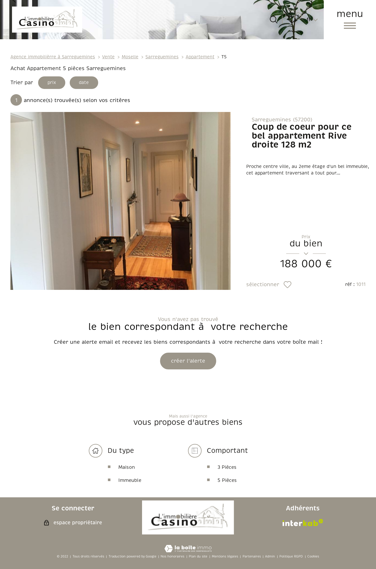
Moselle (130, 57)
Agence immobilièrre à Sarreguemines (52, 57)
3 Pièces (227, 468)
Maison (126, 468)
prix (52, 83)
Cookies (313, 557)
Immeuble (129, 481)
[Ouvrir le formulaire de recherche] (273, 19)
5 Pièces (227, 481)
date (86, 83)
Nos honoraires (172, 557)
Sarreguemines (162, 57)
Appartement (200, 57)
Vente (108, 57)
